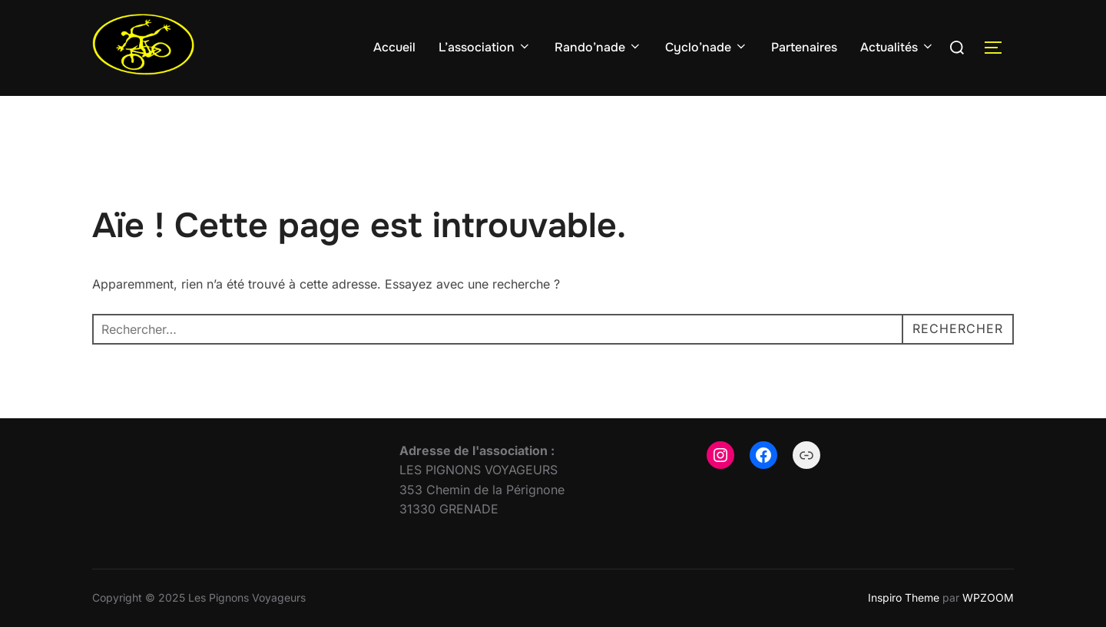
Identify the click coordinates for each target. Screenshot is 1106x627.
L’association (485, 47)
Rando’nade (598, 47)
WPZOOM (988, 597)
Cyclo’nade (706, 47)
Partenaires (804, 47)
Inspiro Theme (903, 597)
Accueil (394, 47)
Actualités (897, 47)
